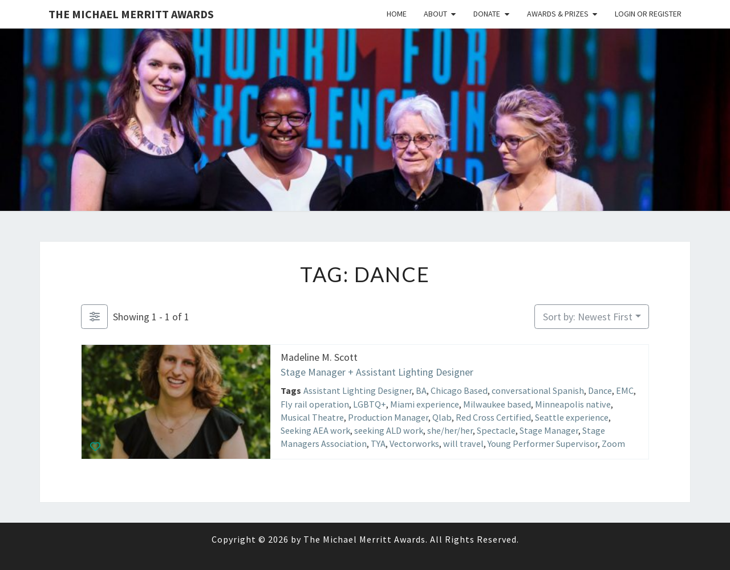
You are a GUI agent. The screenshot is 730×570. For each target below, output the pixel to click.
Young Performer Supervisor (543, 443)
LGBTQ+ (369, 403)
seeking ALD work (388, 430)
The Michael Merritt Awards (131, 14)
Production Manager (388, 416)
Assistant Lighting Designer (357, 390)
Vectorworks (414, 443)
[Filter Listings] (94, 316)
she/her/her (450, 430)
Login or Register (648, 14)
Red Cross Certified (493, 416)
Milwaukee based (497, 403)
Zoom (613, 443)
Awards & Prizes (558, 14)
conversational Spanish (538, 390)
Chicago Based (459, 390)
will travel (463, 443)
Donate (486, 14)
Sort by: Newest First (587, 316)
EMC (625, 390)
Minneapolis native (573, 403)
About (435, 14)
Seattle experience (572, 416)
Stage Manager (549, 430)
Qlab (442, 416)
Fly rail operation (315, 403)
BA (421, 390)
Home (397, 14)
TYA (378, 443)
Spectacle (496, 430)
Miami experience (424, 403)
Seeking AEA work (315, 430)
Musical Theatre (312, 416)
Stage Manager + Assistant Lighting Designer (377, 371)
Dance (600, 390)
